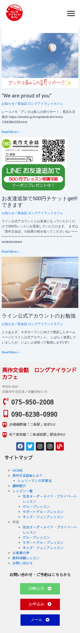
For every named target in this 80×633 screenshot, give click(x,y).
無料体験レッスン (26, 557)
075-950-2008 (32, 401)
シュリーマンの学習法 (34, 480)
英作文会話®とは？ (27, 475)
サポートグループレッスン (43, 511)
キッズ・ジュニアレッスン (43, 516)
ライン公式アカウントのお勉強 (39, 316)
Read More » (10, 131)
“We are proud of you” (27, 96)
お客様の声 (20, 552)
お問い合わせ (22, 563)
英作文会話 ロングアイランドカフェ (39, 373)
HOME (17, 470)
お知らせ (8, 104)
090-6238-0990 (34, 414)
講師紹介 (19, 485)
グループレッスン (36, 506)
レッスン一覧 (22, 490)
